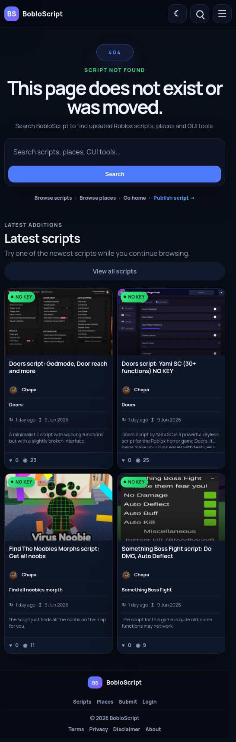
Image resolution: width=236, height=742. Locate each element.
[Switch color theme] (177, 13)
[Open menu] (222, 13)
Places (105, 702)
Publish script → (174, 197)
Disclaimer (126, 729)
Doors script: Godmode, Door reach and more (58, 367)
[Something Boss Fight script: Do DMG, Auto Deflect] (171, 507)
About (153, 729)
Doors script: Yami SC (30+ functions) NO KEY (159, 367)
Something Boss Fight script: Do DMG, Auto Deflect (167, 552)
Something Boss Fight (147, 590)
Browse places (98, 197)
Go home (135, 197)
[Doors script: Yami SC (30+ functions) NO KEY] (171, 322)
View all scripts (115, 271)
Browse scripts (53, 197)
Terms (76, 729)
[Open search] (199, 13)
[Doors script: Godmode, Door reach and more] (58, 322)
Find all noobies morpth (36, 590)
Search (114, 174)
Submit (128, 702)
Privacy (98, 729)
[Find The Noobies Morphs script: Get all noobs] (58, 507)
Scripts (82, 702)
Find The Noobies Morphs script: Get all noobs (54, 552)
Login (150, 702)
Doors (15, 405)
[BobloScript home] (114, 682)
